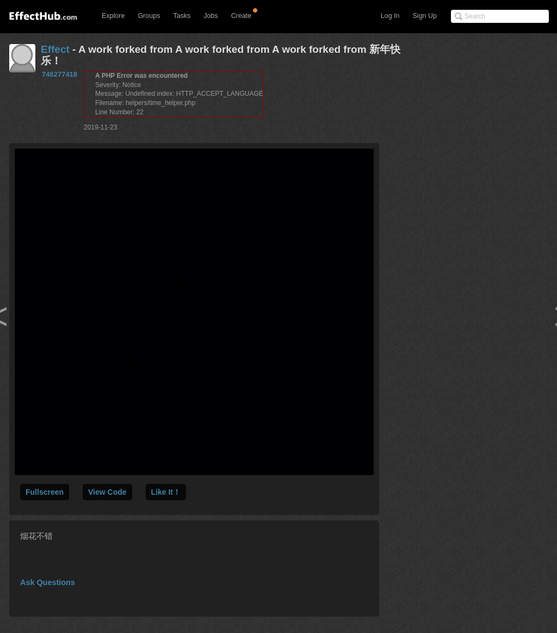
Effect (55, 49)
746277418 (59, 74)
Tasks (181, 16)
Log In (390, 16)
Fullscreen (45, 492)
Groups (149, 16)
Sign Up (425, 16)
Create (241, 16)
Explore (113, 16)
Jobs (210, 16)
